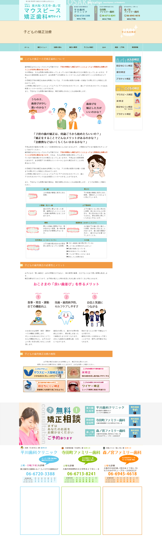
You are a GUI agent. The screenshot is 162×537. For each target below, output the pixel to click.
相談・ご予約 (119, 47)
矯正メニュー (42, 47)
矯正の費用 (73, 47)
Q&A (104, 47)
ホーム (27, 47)
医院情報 (135, 47)
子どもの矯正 (88, 47)
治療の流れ (58, 47)
